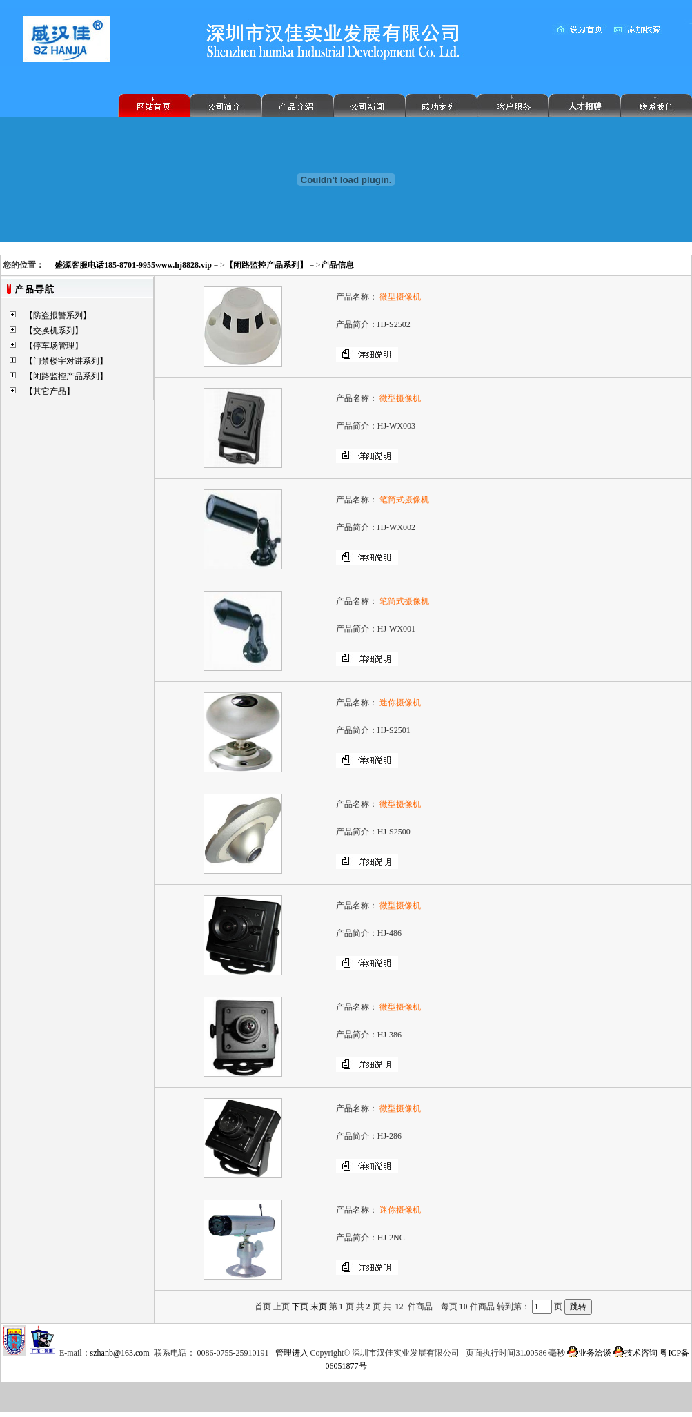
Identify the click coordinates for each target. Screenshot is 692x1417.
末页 (318, 1306)
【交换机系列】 (54, 330)
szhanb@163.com (120, 1353)
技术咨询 (635, 1353)
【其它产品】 (50, 391)
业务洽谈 (589, 1353)
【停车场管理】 (54, 346)
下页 (300, 1306)
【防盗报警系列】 (58, 315)
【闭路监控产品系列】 (66, 376)
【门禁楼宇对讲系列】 (66, 361)
